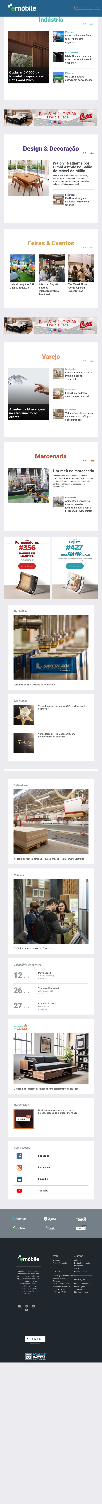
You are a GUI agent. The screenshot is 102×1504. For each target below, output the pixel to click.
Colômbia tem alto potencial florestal (32, 948)
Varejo (51, 356)
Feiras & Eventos (51, 243)
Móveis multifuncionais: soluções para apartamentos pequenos (46, 1088)
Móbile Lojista (79, 1287)
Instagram (44, 1167)
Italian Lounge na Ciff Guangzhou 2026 (22, 286)
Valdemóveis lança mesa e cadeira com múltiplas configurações (79, 416)
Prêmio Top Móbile (60, 1263)
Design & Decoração (51, 149)
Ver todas (88, 24)
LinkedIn (43, 1179)
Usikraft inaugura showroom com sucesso (79, 78)
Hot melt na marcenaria (73, 471)
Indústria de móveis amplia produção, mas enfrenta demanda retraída (49, 859)
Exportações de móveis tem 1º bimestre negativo (78, 39)
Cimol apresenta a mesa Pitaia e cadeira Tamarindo (78, 376)
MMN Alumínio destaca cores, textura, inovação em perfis (78, 59)
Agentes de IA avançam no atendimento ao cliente (27, 413)
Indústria (51, 20)
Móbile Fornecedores (82, 1284)
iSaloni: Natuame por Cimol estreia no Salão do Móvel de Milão (72, 167)
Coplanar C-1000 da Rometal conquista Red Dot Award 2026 (26, 76)
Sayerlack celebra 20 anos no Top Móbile (34, 684)
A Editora (56, 1260)
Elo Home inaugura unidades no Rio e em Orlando (77, 201)
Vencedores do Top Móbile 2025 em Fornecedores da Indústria (56, 735)
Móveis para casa (81, 1292)
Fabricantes (70, 369)
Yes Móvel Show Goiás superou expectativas (77, 287)
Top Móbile (78, 1289)
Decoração (70, 195)
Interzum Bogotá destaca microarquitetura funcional (49, 289)
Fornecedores (71, 53)
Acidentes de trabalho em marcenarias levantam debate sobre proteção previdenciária (78, 506)
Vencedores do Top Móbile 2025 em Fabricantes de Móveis (62, 707)
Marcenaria (51, 456)
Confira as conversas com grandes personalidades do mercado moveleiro (57, 1111)
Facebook (43, 1155)
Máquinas (69, 73)
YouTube (43, 1190)
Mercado (69, 32)
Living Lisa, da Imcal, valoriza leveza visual (77, 395)
